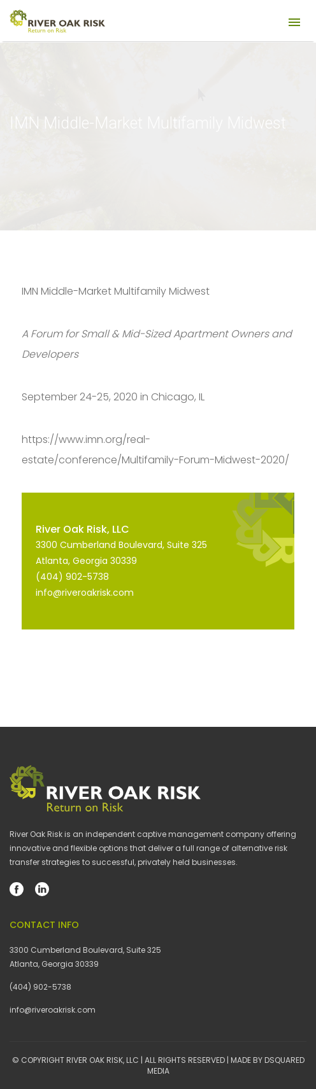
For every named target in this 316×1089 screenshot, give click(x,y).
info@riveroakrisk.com (85, 592)
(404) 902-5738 (72, 576)
